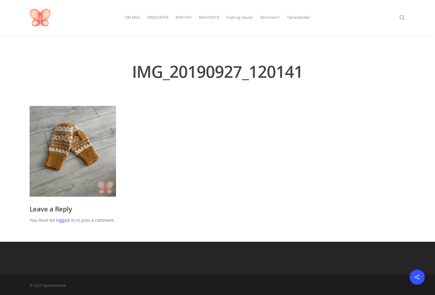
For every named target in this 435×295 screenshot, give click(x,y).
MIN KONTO (209, 17)
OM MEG (132, 17)
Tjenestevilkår (298, 17)
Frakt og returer (240, 17)
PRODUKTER (157, 17)
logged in (65, 220)
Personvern (270, 17)
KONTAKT (184, 17)
